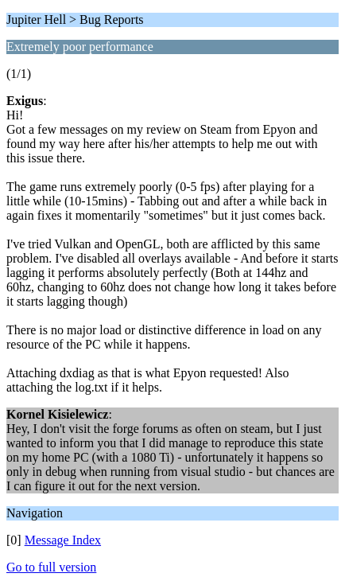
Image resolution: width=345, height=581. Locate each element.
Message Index (63, 540)
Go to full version (51, 567)
